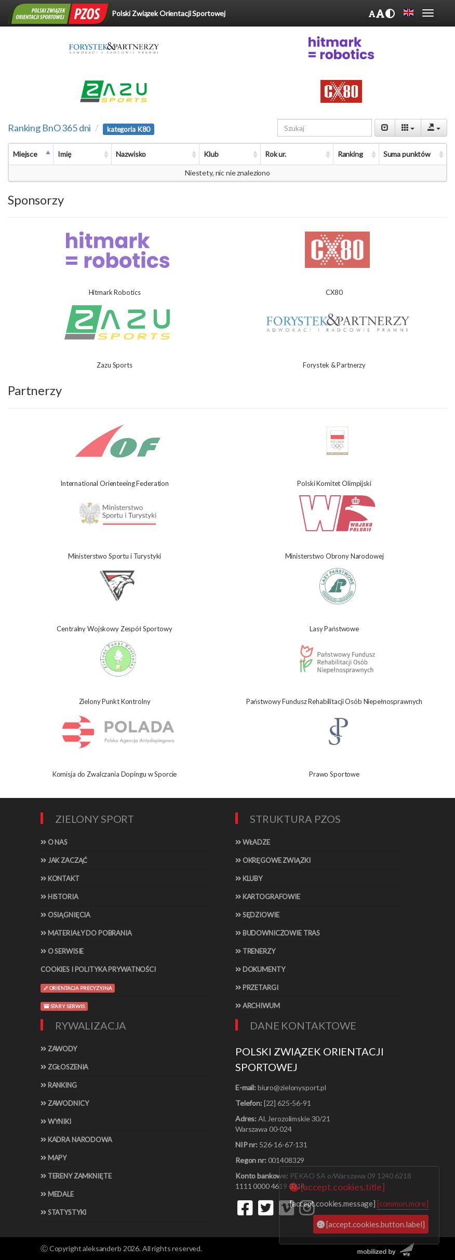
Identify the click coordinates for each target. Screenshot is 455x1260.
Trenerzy (255, 951)
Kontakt (60, 878)
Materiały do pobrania (86, 933)
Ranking (59, 1085)
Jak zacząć (64, 860)
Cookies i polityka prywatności (98, 969)
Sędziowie (257, 915)
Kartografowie (267, 896)
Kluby (248, 878)
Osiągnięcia (65, 915)
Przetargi (256, 987)
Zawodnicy (64, 1103)
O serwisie (62, 951)
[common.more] (403, 1203)
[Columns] (408, 128)
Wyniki (56, 1121)
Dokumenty (260, 969)
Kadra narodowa (76, 1139)
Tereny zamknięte (76, 1176)
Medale (57, 1194)
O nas (54, 842)
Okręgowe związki (273, 860)
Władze (252, 842)
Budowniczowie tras (277, 933)
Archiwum (257, 1005)
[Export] (434, 128)
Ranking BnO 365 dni (49, 127)
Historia (59, 896)
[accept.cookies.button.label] (371, 1224)
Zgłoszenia (64, 1067)
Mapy (53, 1158)
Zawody (59, 1049)
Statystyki (63, 1212)
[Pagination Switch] (384, 128)
